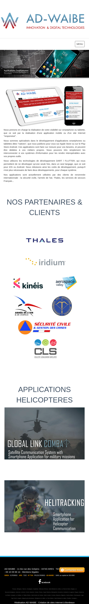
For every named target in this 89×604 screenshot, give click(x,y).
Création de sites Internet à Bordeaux (56, 602)
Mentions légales (30, 572)
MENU (80, 44)
